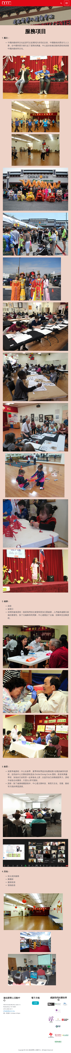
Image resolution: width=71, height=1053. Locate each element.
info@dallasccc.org (8, 1011)
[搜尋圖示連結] (61, 3)
